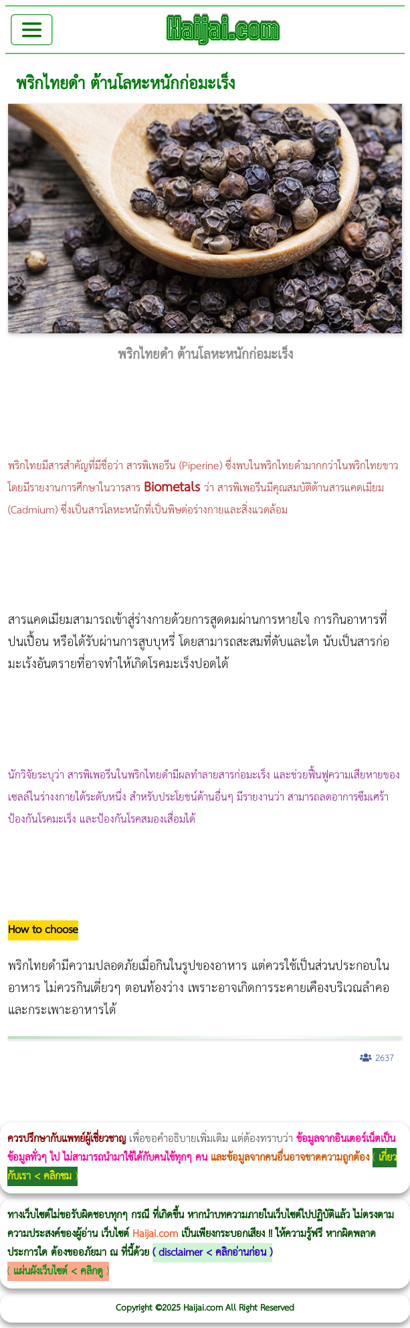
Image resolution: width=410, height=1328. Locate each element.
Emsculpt (375, 1093)
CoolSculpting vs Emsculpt (245, 1093)
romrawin (0, 1113)
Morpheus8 (182, 1093)
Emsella (361, 1093)
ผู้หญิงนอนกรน (67, 1093)
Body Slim (193, 1093)
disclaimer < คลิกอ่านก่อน (212, 1252)
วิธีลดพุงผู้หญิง (238, 1093)
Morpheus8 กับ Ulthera (204, 1093)
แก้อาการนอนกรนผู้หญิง (134, 1093)
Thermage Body (336, 1093)
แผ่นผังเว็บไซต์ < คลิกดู (58, 1271)
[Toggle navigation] (32, 30)
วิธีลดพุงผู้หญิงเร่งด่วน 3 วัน (189, 1093)
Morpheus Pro (350, 1093)
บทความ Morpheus (396, 1093)
